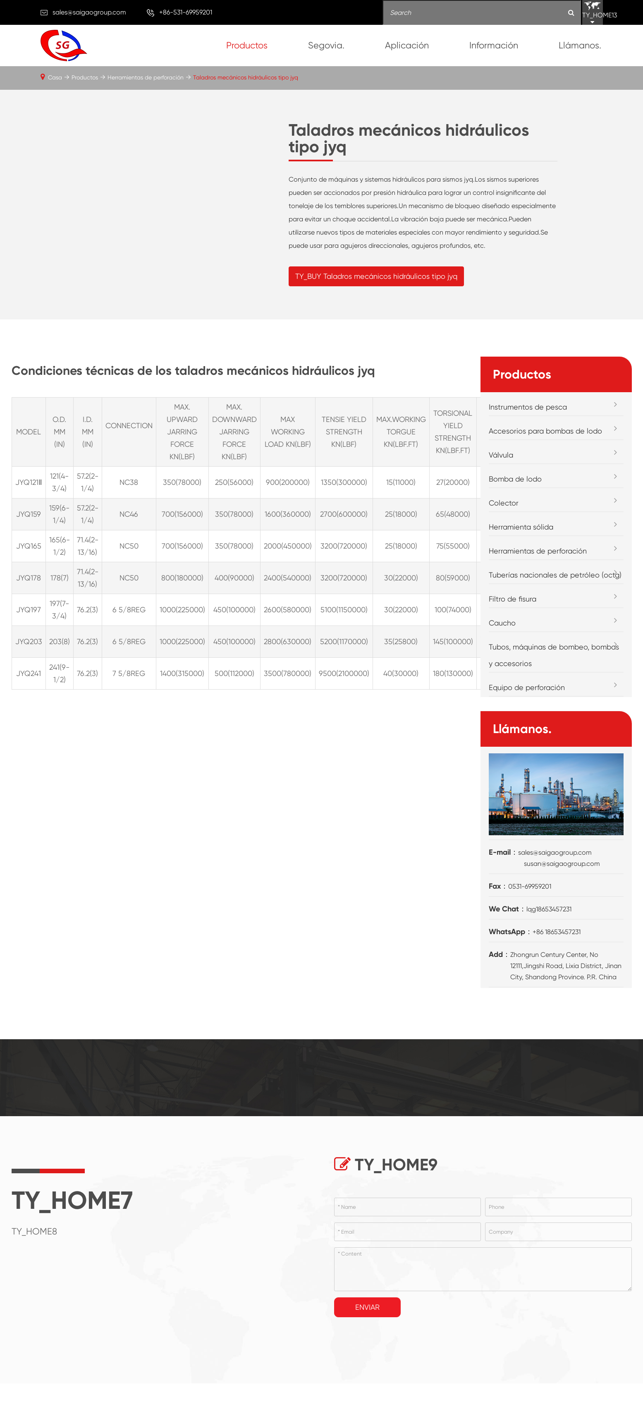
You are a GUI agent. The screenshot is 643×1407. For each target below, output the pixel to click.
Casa (55, 77)
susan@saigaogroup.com (562, 865)
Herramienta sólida (521, 528)
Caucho (502, 624)
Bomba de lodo (515, 480)
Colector (504, 504)
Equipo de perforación (527, 688)
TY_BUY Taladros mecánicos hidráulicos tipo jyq (376, 276)
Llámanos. (580, 45)
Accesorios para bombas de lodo (545, 432)
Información (493, 45)
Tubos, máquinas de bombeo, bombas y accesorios (554, 656)
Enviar (367, 1308)
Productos (247, 45)
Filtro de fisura (512, 600)
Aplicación (407, 45)
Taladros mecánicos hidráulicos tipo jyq (245, 77)
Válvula (501, 456)
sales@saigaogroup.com (89, 12)
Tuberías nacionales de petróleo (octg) (555, 576)
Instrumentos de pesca (528, 408)
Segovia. (326, 45)
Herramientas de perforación (146, 77)
